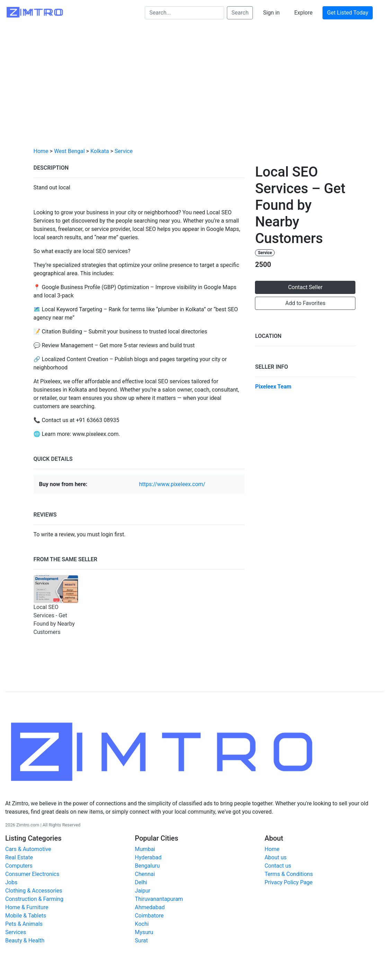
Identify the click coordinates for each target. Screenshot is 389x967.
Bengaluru (147, 865)
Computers (19, 865)
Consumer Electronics (32, 874)
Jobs (11, 882)
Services (15, 932)
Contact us (278, 865)
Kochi (142, 924)
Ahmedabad (150, 907)
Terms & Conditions (289, 874)
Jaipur (142, 890)
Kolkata (99, 151)
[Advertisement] (194, 90)
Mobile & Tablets (25, 915)
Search (239, 12)
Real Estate (19, 857)
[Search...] (184, 12)
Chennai (145, 874)
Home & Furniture (26, 907)
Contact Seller (305, 287)
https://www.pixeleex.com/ (172, 484)
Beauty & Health (24, 940)
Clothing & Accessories (33, 890)
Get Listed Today (347, 12)
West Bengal (69, 151)
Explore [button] (303, 12)
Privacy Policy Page (289, 882)
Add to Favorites (305, 303)
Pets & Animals (24, 924)
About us (276, 857)
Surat (141, 940)
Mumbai (145, 849)
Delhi (141, 882)
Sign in (271, 12)
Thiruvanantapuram (159, 899)
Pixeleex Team (273, 386)
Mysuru (144, 932)
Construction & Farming (34, 899)
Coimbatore (149, 915)
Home (41, 151)
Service (124, 151)
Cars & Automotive (28, 849)
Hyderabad (148, 857)
